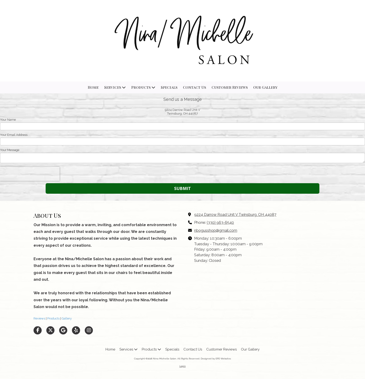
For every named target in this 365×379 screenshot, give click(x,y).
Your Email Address (13, 135)
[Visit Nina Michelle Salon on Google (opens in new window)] (63, 330)
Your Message (9, 150)
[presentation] (30, 174)
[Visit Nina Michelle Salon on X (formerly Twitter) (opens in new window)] (50, 330)
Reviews (39, 318)
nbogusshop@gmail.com (215, 230)
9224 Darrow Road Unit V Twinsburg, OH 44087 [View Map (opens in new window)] (235, 214)
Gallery (66, 318)
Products (53, 318)
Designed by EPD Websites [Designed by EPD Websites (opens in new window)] (216, 358)
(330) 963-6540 (220, 222)
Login (182, 366)
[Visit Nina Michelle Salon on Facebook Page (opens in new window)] (38, 330)
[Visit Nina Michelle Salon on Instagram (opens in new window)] (89, 330)
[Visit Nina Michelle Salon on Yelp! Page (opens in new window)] (76, 330)
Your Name (8, 119)
